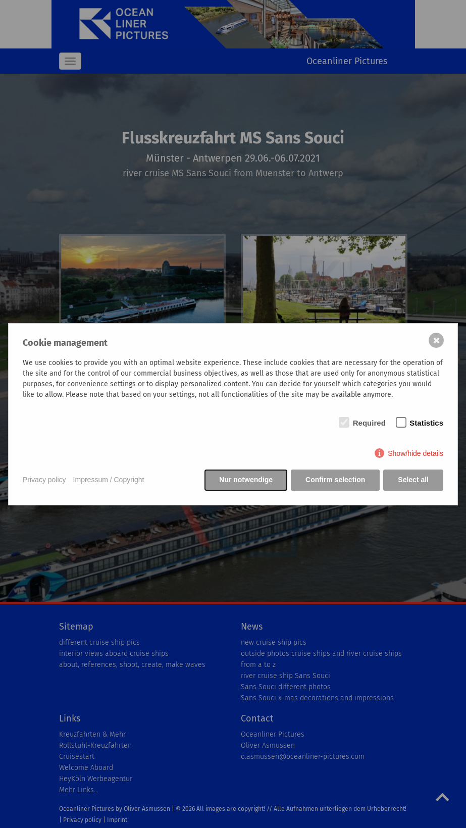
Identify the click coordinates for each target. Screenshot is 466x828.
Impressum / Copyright (108, 480)
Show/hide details (415, 453)
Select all (413, 480)
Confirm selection (335, 480)
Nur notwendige (246, 480)
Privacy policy (44, 480)
